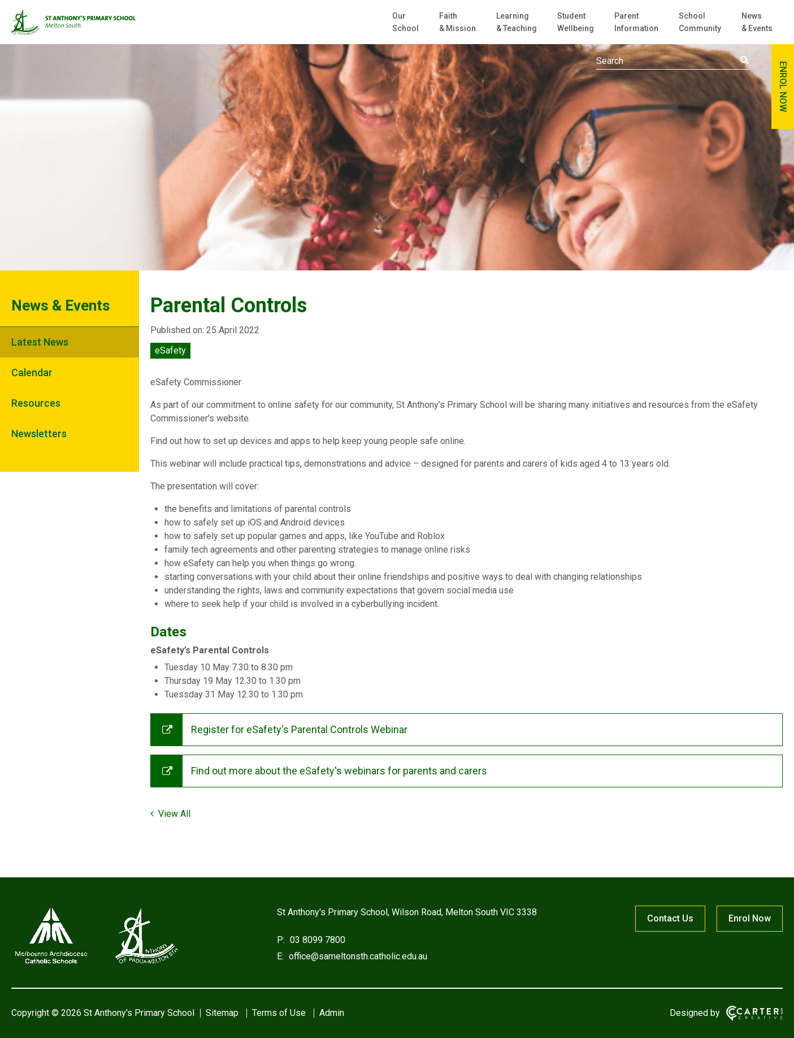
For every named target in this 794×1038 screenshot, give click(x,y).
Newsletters (39, 434)
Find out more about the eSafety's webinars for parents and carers (339, 771)
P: (281, 939)
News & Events (757, 22)
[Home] (96, 963)
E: (280, 956)
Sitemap (222, 1012)
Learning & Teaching (516, 22)
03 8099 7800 (316, 939)
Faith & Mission (457, 22)
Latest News (39, 342)
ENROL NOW (783, 86)
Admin (331, 1012)
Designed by (695, 1012)
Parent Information (636, 22)
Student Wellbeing (575, 22)
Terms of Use (279, 1012)
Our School (405, 22)
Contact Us (670, 918)
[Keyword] (672, 61)
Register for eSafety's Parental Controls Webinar (299, 729)
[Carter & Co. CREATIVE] (754, 1013)
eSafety (170, 350)
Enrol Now (749, 918)
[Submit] (744, 60)
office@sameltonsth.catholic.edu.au (357, 956)
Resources (35, 403)
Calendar (32, 372)
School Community (700, 22)
